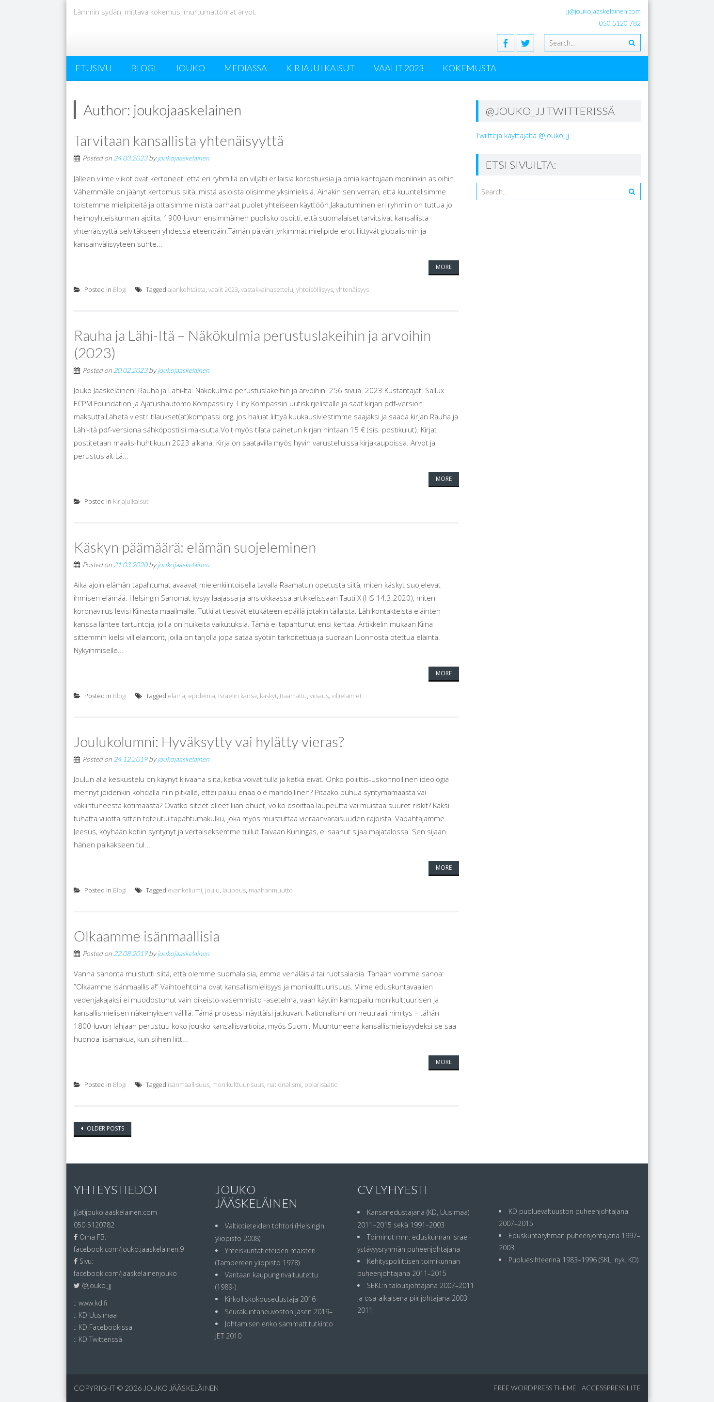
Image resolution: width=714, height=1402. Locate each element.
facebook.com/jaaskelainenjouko (125, 1273)
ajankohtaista (187, 289)
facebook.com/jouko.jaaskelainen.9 (129, 1249)
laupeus (234, 890)
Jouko (190, 68)
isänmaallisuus (188, 1084)
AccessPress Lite (611, 1388)
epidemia (201, 695)
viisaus (319, 695)
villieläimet (347, 695)
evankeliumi (185, 890)
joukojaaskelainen (183, 158)
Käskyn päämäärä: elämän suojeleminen (195, 547)
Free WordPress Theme (534, 1388)
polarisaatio (321, 1084)
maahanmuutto (271, 890)
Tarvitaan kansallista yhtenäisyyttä (179, 140)
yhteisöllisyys (314, 289)
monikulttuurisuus (238, 1084)
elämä (176, 695)
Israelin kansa (237, 695)
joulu (212, 890)
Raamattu (293, 695)
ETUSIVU (93, 68)
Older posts (104, 1128)
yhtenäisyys (352, 289)
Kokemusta (469, 68)
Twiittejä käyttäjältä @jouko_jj (522, 135)
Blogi (143, 68)
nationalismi (284, 1084)
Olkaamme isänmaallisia (147, 935)
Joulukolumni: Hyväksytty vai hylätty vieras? (209, 741)
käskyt (268, 695)
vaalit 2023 (223, 289)
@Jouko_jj (96, 1285)
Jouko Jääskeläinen (181, 1388)
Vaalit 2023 (399, 68)
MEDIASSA (245, 68)
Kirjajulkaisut (320, 68)
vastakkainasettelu (267, 289)
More (444, 267)
